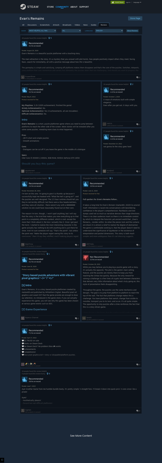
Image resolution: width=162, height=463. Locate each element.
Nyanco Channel (31, 317)
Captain (28, 410)
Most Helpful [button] (38, 31)
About (74, 7)
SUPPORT (84, 7)
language (136, 2)
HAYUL (109, 123)
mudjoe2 (110, 170)
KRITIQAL (90, 244)
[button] (42, 30)
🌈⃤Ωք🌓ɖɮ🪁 (30, 364)
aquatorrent (30, 170)
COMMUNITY (62, 7)
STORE (50, 7)
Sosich (88, 317)
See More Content (81, 435)
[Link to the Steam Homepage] (31, 9)
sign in (128, 2)
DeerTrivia (29, 244)
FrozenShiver (30, 76)
